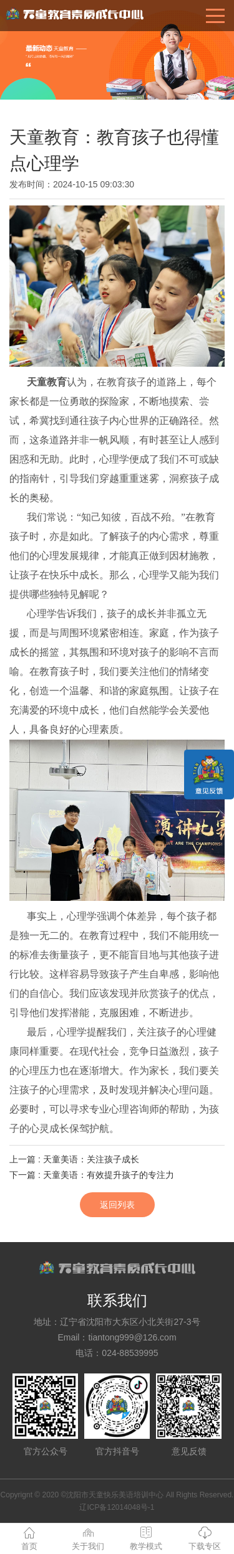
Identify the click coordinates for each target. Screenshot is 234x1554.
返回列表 (117, 1205)
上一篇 (74, 1159)
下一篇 (91, 1175)
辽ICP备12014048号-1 (116, 1507)
